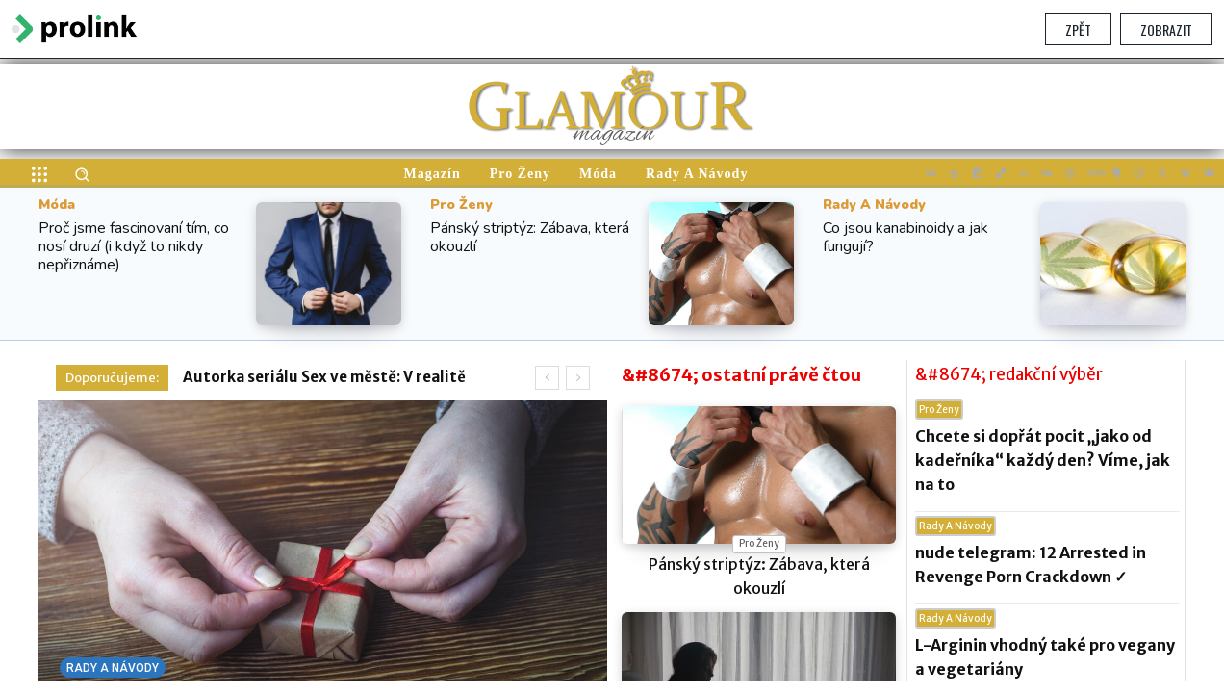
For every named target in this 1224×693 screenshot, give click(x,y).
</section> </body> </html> (612, 370)
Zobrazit (1166, 29)
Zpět (1078, 29)
